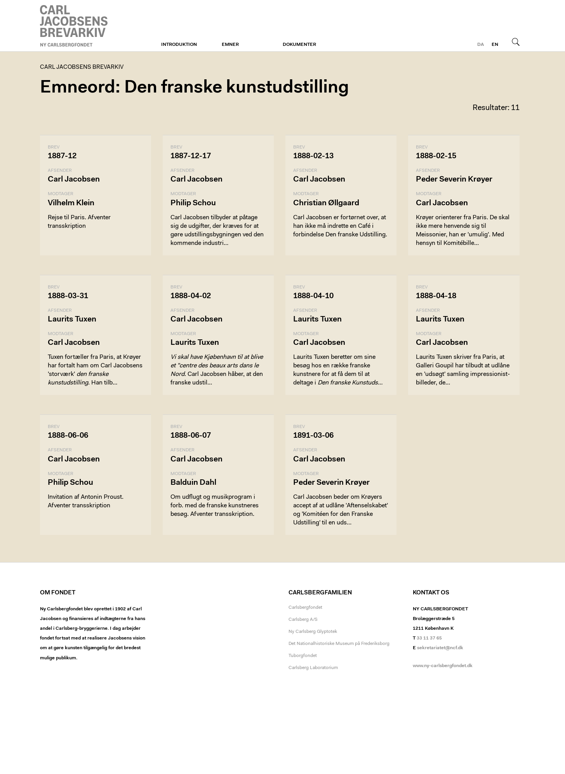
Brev (53, 147)
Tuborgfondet (303, 655)
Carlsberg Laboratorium (313, 668)
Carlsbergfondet (305, 607)
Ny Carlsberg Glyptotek (313, 631)
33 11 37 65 (429, 638)
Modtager (60, 194)
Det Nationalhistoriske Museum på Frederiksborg (339, 643)
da (480, 44)
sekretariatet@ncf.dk (440, 648)
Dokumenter (299, 44)
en (495, 44)
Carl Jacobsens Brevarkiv (75, 26)
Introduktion (179, 44)
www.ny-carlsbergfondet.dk (443, 666)
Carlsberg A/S (303, 619)
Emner (230, 44)
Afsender (60, 170)
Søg (515, 41)
